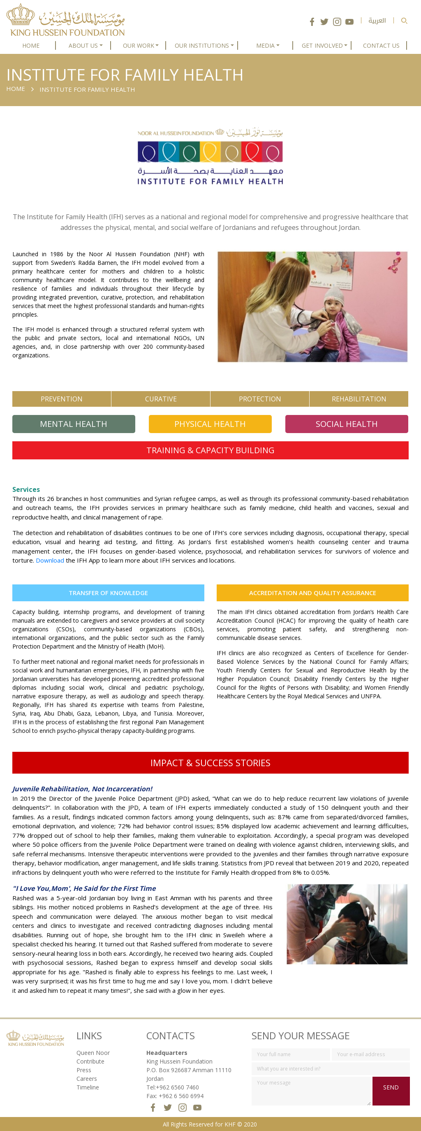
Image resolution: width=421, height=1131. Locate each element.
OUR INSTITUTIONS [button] (202, 45)
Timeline (87, 1087)
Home (15, 88)
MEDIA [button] (265, 45)
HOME (30, 45)
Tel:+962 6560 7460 (172, 1087)
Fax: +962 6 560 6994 (175, 1096)
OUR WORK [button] (138, 45)
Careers (86, 1078)
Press (83, 1070)
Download (50, 560)
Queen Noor (93, 1053)
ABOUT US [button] (83, 45)
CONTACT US (381, 45)
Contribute (90, 1061)
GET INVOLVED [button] (322, 45)
